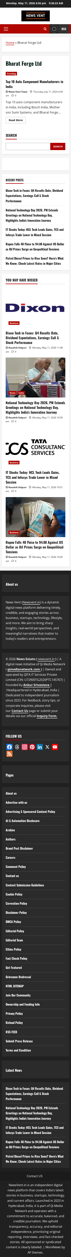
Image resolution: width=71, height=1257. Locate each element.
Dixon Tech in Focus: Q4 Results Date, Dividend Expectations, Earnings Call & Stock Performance (34, 195)
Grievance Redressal (18, 977)
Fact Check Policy (16, 958)
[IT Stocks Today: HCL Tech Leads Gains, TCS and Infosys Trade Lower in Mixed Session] (35, 447)
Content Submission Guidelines (25, 885)
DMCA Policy (13, 921)
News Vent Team (18, 91)
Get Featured (14, 967)
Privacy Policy (14, 1013)
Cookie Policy (14, 894)
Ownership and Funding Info (23, 1004)
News (12, 392)
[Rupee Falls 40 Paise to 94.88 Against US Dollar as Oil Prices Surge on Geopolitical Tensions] (35, 517)
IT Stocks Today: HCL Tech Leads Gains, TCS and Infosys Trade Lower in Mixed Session (32, 477)
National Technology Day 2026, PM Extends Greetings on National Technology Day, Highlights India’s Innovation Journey (32, 215)
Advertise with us (16, 802)
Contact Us (20, 711)
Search (11, 135)
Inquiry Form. (47, 716)
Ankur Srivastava (36, 685)
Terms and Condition (18, 1050)
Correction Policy (16, 903)
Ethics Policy (13, 949)
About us (11, 793)
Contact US (35, 1176)
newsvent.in (46, 659)
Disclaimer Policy (16, 912)
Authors (11, 839)
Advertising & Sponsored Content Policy (30, 811)
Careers (10, 857)
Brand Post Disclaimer (19, 848)
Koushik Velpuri (18, 347)
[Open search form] (45, 29)
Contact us (12, 875)
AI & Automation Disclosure (23, 820)
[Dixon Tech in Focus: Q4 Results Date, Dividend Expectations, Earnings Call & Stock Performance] (35, 308)
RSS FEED (11, 1032)
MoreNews (53, 1247)
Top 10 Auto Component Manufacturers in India (34, 84)
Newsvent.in (31, 602)
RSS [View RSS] (57, 29)
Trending (11, 73)
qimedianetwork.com (24, 669)
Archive (10, 830)
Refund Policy (14, 1022)
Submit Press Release (19, 1041)
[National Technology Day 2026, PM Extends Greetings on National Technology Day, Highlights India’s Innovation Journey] (35, 377)
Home (10, 43)
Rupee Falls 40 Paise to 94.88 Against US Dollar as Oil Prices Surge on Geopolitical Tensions (34, 547)
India (21, 392)
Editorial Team (14, 940)
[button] (6, 29)
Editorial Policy (15, 931)
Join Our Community (18, 995)
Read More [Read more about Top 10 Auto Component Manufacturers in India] (17, 120)
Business (14, 323)
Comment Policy (16, 866)
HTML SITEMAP (15, 986)
